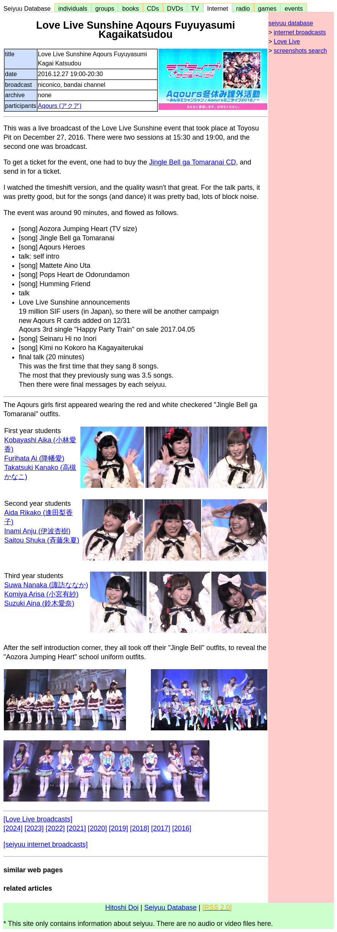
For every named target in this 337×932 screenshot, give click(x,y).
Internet (218, 8)
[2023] (34, 828)
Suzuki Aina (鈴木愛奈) (39, 603)
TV (195, 8)
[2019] (118, 828)
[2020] (97, 828)
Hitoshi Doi (122, 907)
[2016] (181, 828)
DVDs (175, 8)
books (130, 8)
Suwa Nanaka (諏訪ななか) (46, 585)
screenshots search (300, 50)
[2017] (160, 828)
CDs (153, 8)
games (267, 8)
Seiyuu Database (28, 8)
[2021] (76, 828)
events (293, 8)
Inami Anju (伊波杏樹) (37, 531)
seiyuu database (290, 23)
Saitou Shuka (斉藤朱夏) (41, 540)
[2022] (55, 828)
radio (243, 8)
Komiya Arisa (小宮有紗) (41, 594)
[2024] (13, 828)
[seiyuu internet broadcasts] (45, 844)
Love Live (287, 41)
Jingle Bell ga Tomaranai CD (192, 162)
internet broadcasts (300, 32)
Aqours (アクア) (60, 106)
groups (105, 8)
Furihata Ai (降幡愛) (34, 458)
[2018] (139, 828)
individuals (73, 8)
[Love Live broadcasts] (37, 819)
